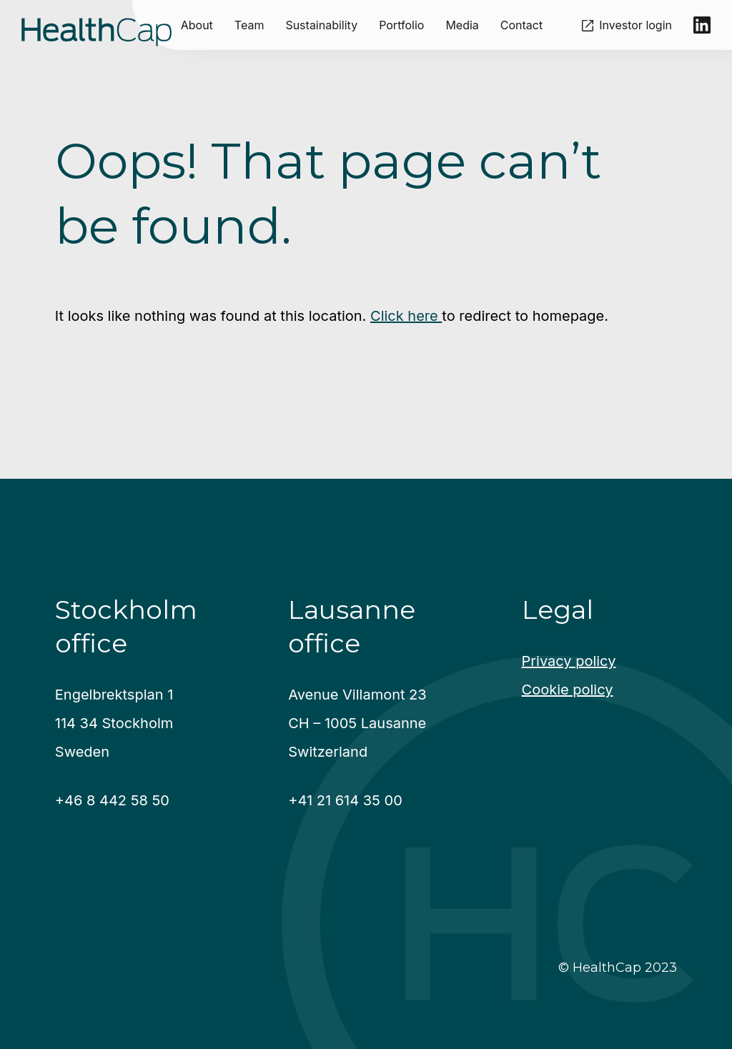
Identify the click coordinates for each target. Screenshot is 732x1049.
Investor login (635, 25)
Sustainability (321, 25)
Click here (406, 315)
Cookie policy (567, 689)
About (197, 25)
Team (249, 25)
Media (461, 25)
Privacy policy (569, 661)
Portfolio (401, 25)
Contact (521, 25)
